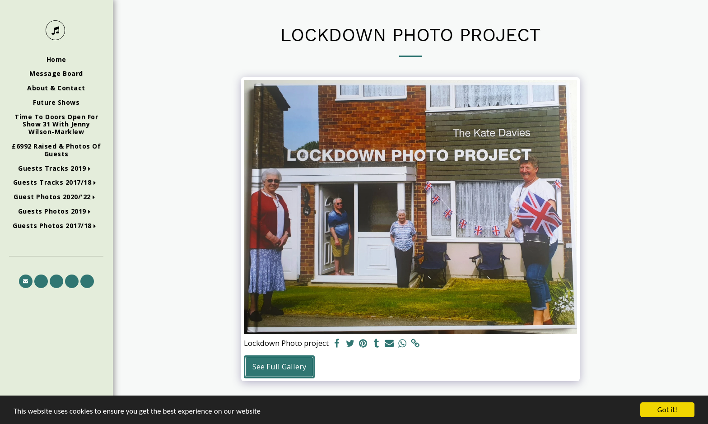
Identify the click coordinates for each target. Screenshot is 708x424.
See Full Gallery (279, 366)
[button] (56, 169)
